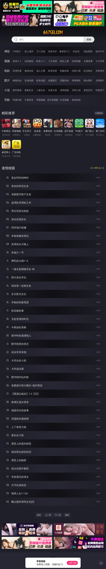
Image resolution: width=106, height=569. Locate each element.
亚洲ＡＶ (17, 61)
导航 (7, 100)
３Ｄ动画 (52, 61)
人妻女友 (40, 90)
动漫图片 (52, 80)
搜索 (89, 39)
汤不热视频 (52, 99)
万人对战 (40, 51)
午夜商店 (29, 99)
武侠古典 (52, 90)
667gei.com (53, 32)
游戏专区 (52, 51)
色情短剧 (76, 99)
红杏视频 (64, 99)
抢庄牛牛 (100, 51)
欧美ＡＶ (40, 61)
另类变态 (100, 70)
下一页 (58, 515)
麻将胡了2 (64, 51)
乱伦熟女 (88, 70)
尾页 (67, 515)
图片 (7, 80)
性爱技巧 (100, 90)
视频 (7, 61)
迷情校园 (64, 90)
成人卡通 (40, 70)
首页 (39, 515)
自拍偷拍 (29, 61)
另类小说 (76, 90)
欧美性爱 (52, 70)
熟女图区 (88, 80)
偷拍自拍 (29, 70)
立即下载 (72, 563)
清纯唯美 (76, 80)
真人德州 (29, 51)
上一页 (48, 515)
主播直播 (88, 61)
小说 (7, 90)
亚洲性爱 (17, 70)
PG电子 (17, 51)
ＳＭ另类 (100, 61)
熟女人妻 (64, 61)
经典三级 (76, 70)
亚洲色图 (29, 80)
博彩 (7, 51)
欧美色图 (40, 80)
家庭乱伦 (29, 90)
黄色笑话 (88, 90)
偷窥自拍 (17, 80)
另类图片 (100, 80)
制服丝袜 (64, 70)
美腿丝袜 (64, 80)
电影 (7, 71)
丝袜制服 (76, 61)
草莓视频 (40, 99)
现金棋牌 (88, 51)
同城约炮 (17, 99)
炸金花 (76, 51)
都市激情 (17, 90)
